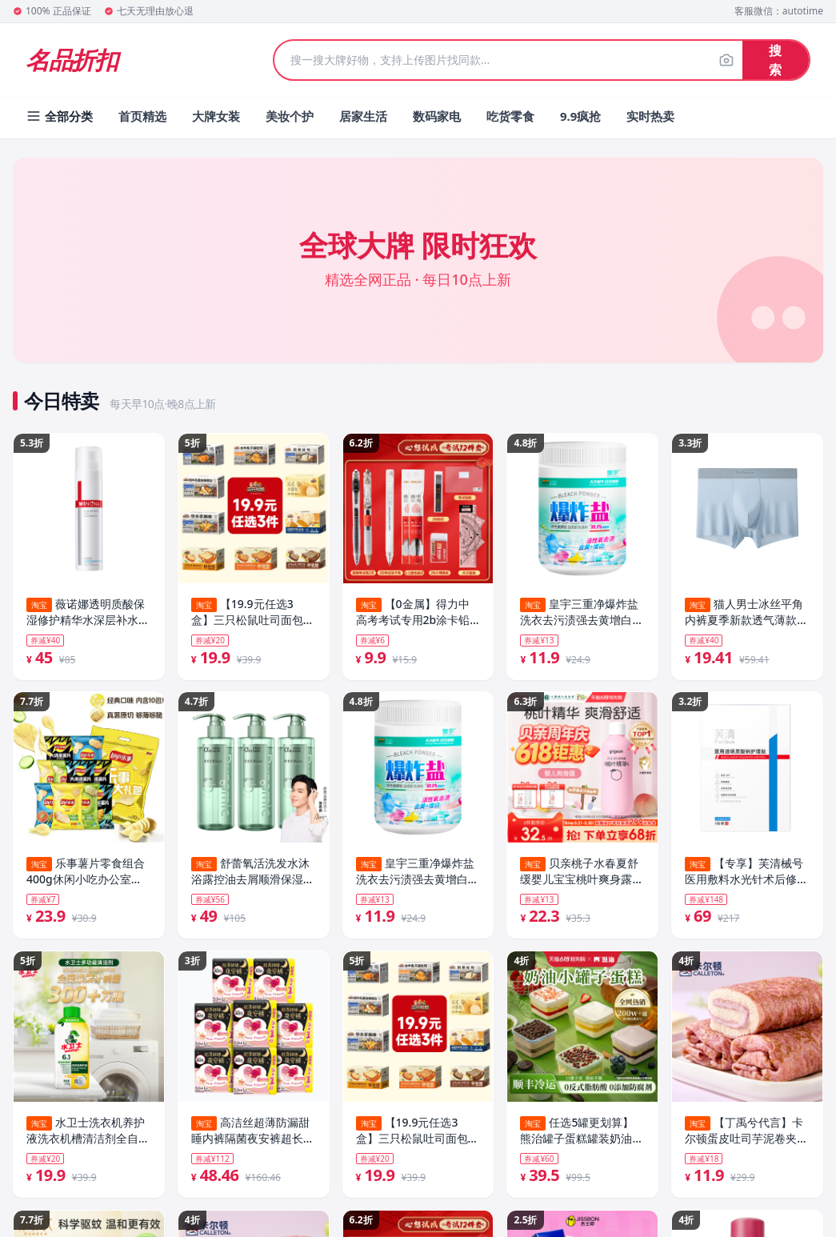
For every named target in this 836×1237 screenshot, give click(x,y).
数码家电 (437, 116)
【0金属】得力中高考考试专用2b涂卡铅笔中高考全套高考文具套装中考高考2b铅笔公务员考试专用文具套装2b (417, 612)
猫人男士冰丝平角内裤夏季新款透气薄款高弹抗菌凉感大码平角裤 (746, 612)
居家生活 (363, 116)
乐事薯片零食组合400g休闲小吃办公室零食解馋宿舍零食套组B (85, 873)
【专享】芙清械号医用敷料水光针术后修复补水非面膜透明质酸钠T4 (746, 873)
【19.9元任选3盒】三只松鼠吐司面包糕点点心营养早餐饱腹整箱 (252, 612)
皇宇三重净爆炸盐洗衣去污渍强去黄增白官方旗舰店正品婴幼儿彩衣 (417, 873)
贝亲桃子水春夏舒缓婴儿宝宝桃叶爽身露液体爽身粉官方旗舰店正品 (581, 873)
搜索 (775, 60)
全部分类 (59, 116)
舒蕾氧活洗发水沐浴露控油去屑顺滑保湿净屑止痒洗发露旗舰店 (252, 873)
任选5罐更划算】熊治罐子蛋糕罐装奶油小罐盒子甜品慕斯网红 (581, 1133)
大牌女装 (216, 116)
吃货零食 (510, 116)
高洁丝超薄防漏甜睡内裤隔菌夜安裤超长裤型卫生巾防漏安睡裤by (252, 1133)
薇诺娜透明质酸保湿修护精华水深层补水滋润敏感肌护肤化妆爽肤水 (88, 612)
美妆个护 (290, 116)
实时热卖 (650, 116)
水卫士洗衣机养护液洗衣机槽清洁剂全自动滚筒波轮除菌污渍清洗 (88, 1133)
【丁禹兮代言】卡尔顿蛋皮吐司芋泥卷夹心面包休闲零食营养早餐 (746, 1133)
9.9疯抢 (580, 116)
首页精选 (142, 116)
